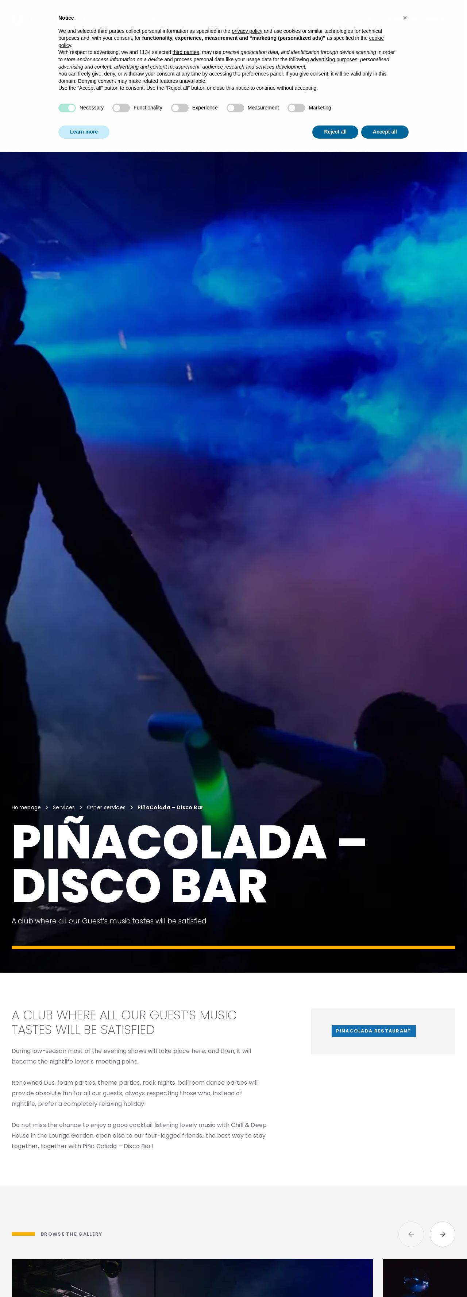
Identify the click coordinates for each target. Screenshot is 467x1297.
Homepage (26, 807)
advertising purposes (333, 42)
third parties (186, 35)
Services (64, 807)
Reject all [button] (335, 114)
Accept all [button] (385, 114)
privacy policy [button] (247, 14)
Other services (106, 807)
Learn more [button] (84, 114)
